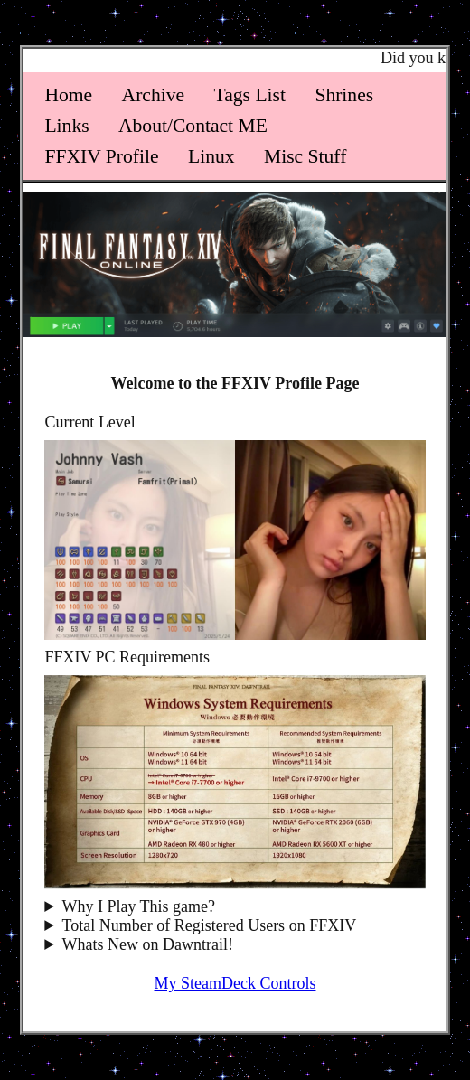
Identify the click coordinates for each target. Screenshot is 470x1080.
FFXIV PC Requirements (127, 657)
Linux (211, 156)
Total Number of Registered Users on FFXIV (208, 925)
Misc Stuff (305, 156)
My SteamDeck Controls (235, 983)
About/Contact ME (193, 125)
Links (66, 125)
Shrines (344, 95)
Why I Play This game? (138, 906)
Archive (153, 95)
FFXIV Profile (101, 156)
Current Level (89, 422)
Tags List (250, 95)
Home (68, 95)
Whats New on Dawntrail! (146, 944)
